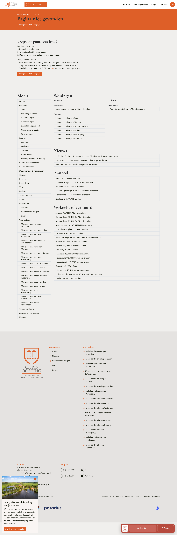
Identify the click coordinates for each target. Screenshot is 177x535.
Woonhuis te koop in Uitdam (68, 130)
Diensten (23, 138)
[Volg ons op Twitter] (88, 470)
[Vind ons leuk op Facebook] (69, 470)
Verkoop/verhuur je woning (33, 158)
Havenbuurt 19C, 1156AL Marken (70, 186)
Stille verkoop (27, 134)
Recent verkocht (26, 167)
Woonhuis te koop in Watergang (70, 134)
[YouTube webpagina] (88, 476)
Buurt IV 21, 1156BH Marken (68, 178)
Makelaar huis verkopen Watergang (31, 258)
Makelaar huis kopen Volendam (34, 263)
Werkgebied (24, 220)
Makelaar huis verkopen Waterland (31, 235)
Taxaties (24, 150)
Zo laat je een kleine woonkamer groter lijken (81, 160)
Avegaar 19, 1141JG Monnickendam (71, 213)
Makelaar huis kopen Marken (33, 282)
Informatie (24, 203)
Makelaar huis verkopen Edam (34, 230)
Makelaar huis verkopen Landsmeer (31, 297)
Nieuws (24, 207)
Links (23, 216)
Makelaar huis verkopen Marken (31, 248)
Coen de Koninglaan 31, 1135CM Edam (72, 229)
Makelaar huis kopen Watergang (30, 291)
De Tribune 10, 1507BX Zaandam (69, 233)
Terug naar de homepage (30, 25)
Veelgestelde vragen (30, 212)
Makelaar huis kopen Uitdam (33, 286)
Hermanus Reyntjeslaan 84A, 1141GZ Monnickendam (78, 237)
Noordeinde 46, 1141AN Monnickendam (73, 195)
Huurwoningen (27, 122)
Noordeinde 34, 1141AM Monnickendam (73, 262)
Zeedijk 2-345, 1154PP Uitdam (68, 199)
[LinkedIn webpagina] (69, 476)
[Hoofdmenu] (172, 4)
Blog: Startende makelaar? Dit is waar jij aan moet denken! (87, 156)
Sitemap (23, 317)
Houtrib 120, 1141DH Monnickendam (71, 241)
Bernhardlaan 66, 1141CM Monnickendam (74, 221)
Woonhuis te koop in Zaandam (69, 138)
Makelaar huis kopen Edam (33, 267)
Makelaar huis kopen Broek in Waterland (34, 277)
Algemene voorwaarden (29, 313)
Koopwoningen (27, 118)
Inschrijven (24, 183)
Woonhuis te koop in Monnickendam (72, 126)
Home (22, 101)
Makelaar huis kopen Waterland (35, 271)
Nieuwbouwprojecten (30, 130)
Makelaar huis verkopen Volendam (31, 225)
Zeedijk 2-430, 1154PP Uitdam (69, 278)
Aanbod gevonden (29, 113)
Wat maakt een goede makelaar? (76, 164)
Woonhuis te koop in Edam (67, 118)
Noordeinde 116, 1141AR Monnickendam (73, 258)
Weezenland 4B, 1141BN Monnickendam (73, 270)
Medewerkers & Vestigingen (31, 171)
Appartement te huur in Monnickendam (127, 109)
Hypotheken (26, 154)
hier (52, 68)
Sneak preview (25, 195)
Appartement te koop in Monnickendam (73, 109)
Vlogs (21, 187)
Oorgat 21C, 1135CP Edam (67, 266)
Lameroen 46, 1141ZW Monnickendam (72, 254)
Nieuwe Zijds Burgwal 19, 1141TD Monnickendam (77, 191)
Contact (22, 175)
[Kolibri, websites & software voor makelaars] (158, 508)
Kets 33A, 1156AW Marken (67, 250)
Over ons (23, 105)
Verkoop (25, 146)
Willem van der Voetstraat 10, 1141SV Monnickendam (79, 274)
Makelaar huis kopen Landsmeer (30, 303)
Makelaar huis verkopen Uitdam (35, 253)
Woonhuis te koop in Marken (68, 122)
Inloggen (23, 179)
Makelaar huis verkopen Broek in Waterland (34, 241)
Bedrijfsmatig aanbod (30, 126)
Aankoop (25, 142)
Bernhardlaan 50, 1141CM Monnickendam (74, 217)
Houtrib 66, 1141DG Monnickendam (71, 246)
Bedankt (23, 191)
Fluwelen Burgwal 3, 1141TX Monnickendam (74, 182)
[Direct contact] (35, 4)
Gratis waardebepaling (29, 163)
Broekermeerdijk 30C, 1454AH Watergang (74, 225)
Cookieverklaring (26, 309)
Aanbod (22, 109)
